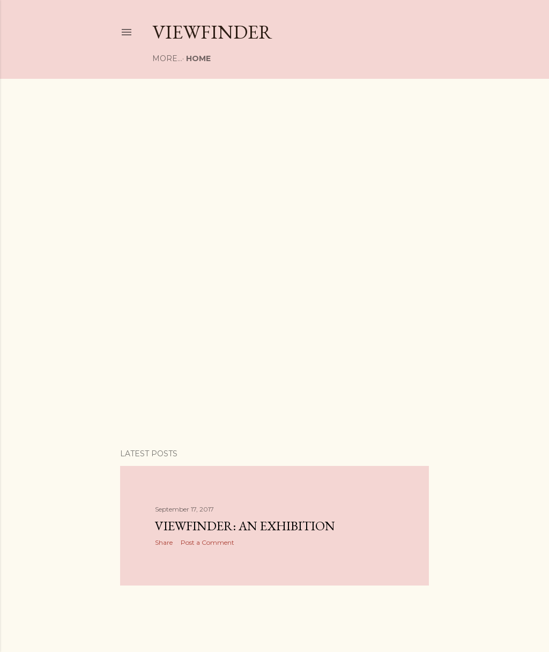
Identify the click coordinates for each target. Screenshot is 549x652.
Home (168, 58)
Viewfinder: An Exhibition (245, 525)
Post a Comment (207, 542)
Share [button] (164, 542)
